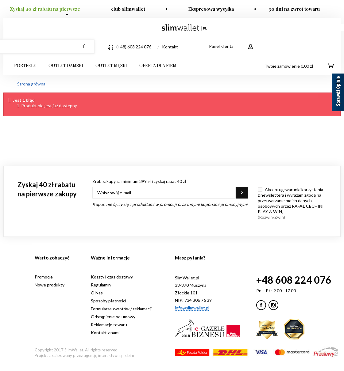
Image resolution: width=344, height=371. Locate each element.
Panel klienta (221, 46)
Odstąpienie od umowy (113, 316)
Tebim (128, 355)
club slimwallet (128, 9)
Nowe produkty (49, 284)
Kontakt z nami (105, 332)
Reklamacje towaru (109, 324)
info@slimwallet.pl (192, 307)
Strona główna (31, 83)
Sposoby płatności (108, 300)
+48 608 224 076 (293, 280)
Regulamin (101, 284)
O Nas (97, 292)
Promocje (44, 276)
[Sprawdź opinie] (338, 93)
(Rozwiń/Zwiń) (271, 217)
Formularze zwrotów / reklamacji (121, 308)
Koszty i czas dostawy (112, 276)
